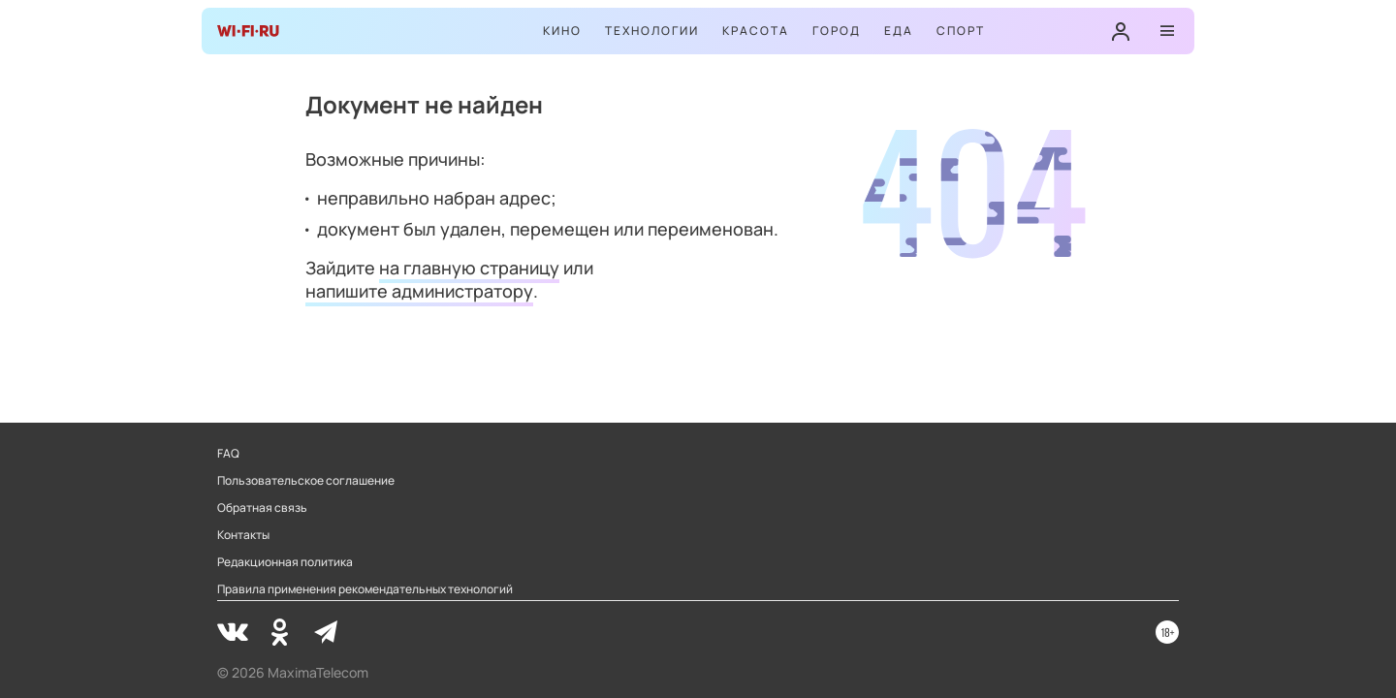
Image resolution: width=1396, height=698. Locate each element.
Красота (755, 30)
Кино (562, 30)
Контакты (243, 535)
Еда (898, 30)
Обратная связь (262, 508)
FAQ (228, 453)
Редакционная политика (285, 562)
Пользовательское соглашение (306, 481)
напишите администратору (419, 290)
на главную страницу (469, 267)
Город (836, 30)
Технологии (652, 30)
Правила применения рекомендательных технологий (365, 589)
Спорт (960, 30)
